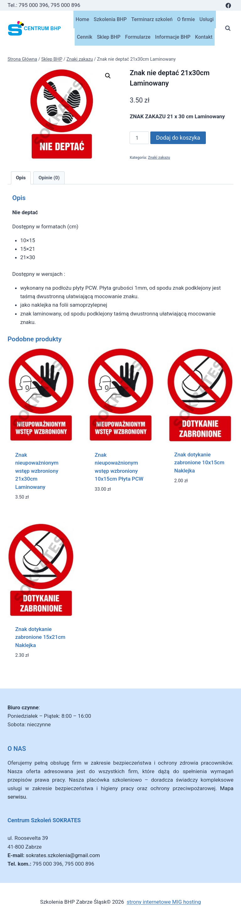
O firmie (186, 19)
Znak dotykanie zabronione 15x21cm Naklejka (40, 637)
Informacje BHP (172, 37)
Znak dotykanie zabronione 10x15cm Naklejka (199, 462)
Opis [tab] (21, 178)
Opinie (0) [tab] (49, 178)
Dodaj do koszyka (178, 137)
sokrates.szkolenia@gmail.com (63, 855)
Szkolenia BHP (110, 19)
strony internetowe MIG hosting (164, 902)
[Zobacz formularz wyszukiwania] (227, 28)
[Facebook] (228, 5)
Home (82, 19)
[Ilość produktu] (139, 137)
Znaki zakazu (159, 157)
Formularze (138, 37)
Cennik (84, 37)
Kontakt (204, 37)
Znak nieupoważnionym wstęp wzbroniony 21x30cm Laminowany (37, 471)
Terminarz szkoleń (152, 19)
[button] (108, 75)
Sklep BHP (108, 37)
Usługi (207, 19)
